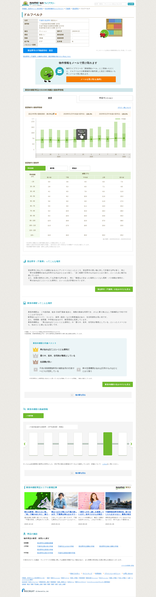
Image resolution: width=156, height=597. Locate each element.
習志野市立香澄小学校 (45, 549)
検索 (131, 4)
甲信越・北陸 (38, 584)
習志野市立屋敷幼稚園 (45, 543)
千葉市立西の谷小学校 (45, 546)
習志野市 (75, 8)
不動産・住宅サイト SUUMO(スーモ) (33, 578)
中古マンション (103, 578)
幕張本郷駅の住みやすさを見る (117, 384)
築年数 (52, 168)
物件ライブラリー (80, 582)
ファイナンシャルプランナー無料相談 (98, 582)
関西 (48, 584)
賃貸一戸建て (74, 578)
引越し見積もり (61, 582)
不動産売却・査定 (44, 582)
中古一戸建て (122, 578)
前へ (25, 444)
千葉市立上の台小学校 (66, 546)
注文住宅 (24, 582)
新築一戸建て (113, 578)
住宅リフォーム (33, 582)
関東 (32, 584)
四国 (52, 584)
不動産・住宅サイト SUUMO (32, 8)
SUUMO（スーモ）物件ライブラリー (38, 3)
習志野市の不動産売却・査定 (40, 50)
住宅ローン (71, 582)
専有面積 (30, 168)
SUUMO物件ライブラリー (54, 8)
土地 (129, 578)
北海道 (24, 584)
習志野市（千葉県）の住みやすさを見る (114, 289)
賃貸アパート (65, 578)
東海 (45, 584)
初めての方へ (75, 573)
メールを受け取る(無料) (91, 79)
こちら (104, 464)
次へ (131, 444)
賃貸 (48, 578)
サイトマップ (87, 573)
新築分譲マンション (92, 578)
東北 (28, 584)
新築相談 (53, 582)
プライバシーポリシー (112, 573)
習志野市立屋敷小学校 (86, 546)
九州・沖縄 (62, 584)
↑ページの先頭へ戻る (127, 565)
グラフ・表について (124, 107)
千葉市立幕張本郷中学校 (66, 553)
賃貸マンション (55, 578)
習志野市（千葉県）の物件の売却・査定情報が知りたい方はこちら (47, 56)
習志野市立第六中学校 (45, 553)
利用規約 (98, 573)
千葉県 (68, 8)
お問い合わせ (128, 573)
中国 (56, 584)
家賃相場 (82, 578)
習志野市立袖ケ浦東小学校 (108, 546)
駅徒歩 (74, 168)
